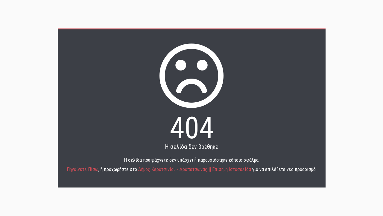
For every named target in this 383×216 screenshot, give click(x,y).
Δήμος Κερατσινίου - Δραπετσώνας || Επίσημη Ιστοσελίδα (195, 169)
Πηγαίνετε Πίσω (82, 169)
